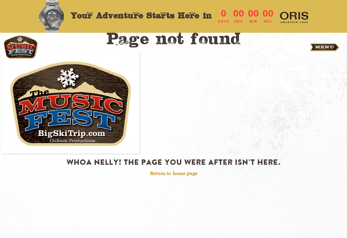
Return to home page (174, 173)
